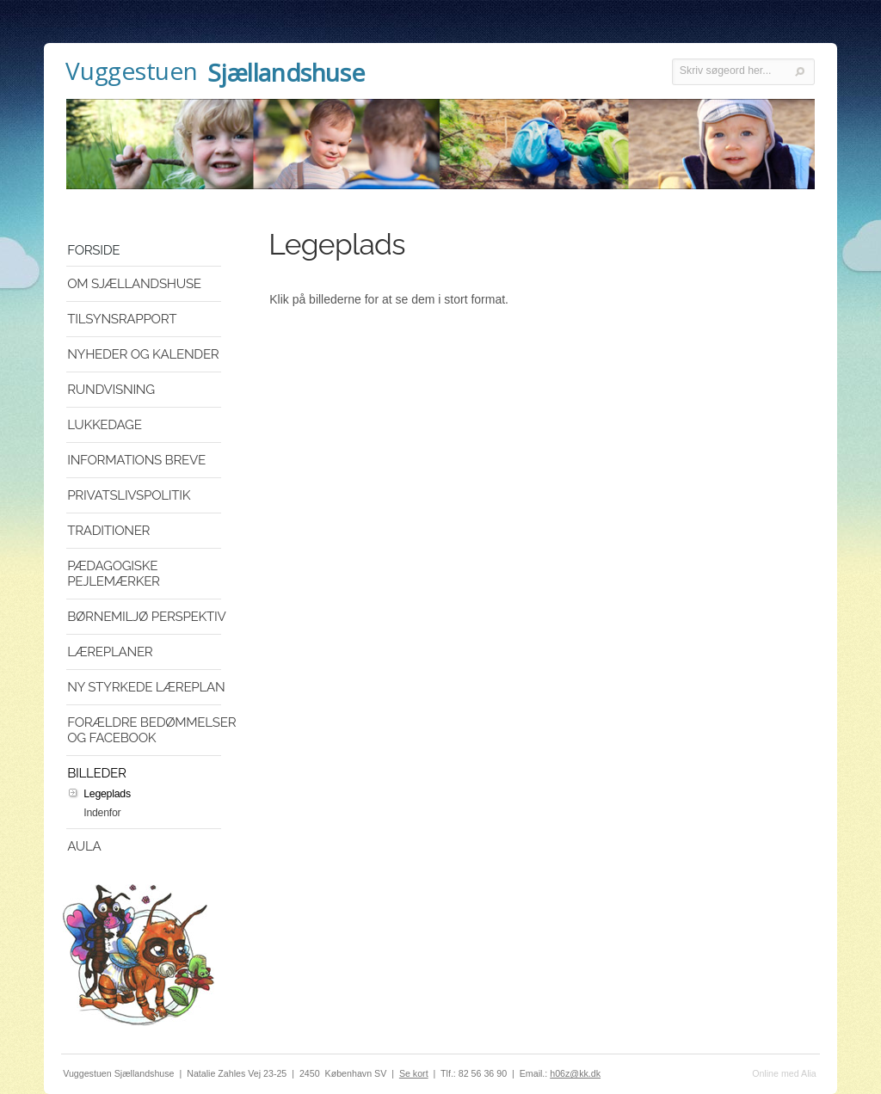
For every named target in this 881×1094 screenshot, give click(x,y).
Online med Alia (784, 1073)
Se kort (413, 1073)
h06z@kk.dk (575, 1073)
